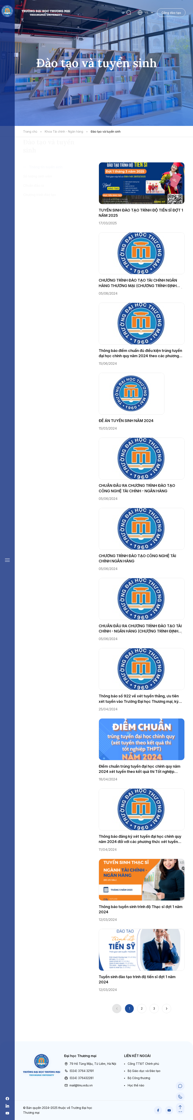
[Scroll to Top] (180, 1107)
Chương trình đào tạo (39, 219)
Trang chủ (30, 131)
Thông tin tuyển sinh (46, 191)
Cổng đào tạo (171, 12)
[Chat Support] (180, 1087)
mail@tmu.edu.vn (78, 1085)
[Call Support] (180, 1097)
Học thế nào (136, 1085)
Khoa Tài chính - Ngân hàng (64, 131)
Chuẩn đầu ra (33, 210)
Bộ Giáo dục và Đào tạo (144, 1071)
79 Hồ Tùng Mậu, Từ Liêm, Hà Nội (90, 1063)
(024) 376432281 (78, 1078)
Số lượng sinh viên (37, 200)
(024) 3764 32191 (79, 1071)
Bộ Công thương (139, 1078)
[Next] (166, 1008)
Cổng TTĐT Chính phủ (143, 1063)
